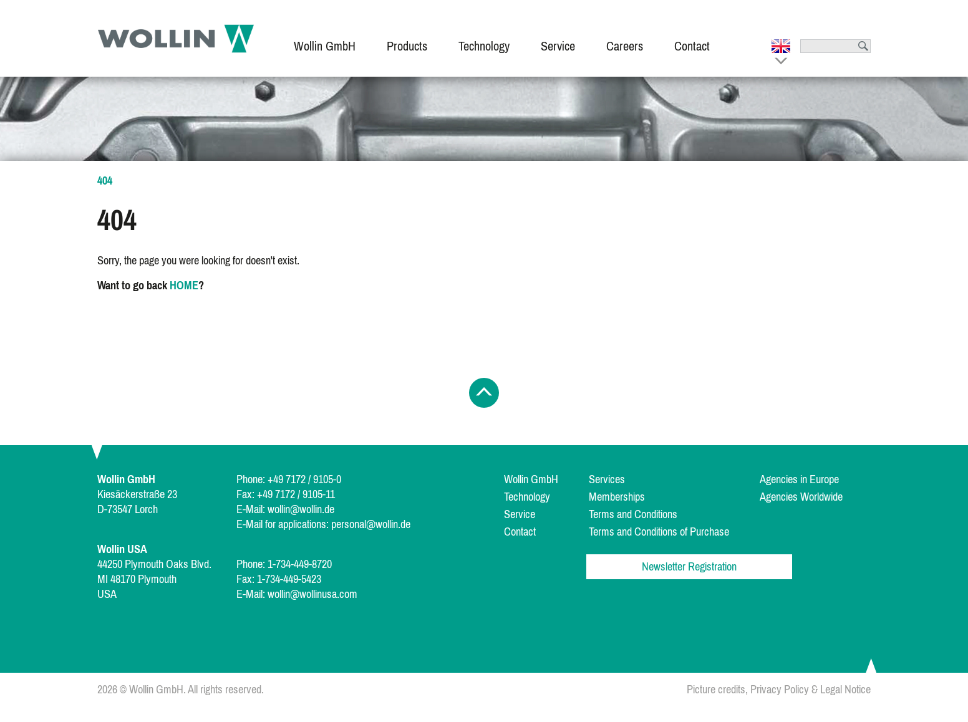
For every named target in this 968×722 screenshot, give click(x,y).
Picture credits (716, 689)
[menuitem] (324, 38)
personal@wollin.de (370, 524)
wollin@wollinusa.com (312, 594)
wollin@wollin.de (301, 509)
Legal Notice (845, 689)
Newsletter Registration (689, 566)
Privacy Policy (779, 689)
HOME (184, 285)
